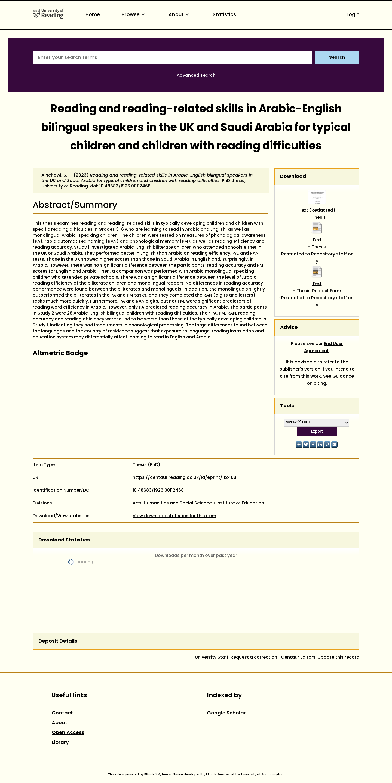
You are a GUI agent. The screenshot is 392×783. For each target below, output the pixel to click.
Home (92, 15)
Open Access (68, 733)
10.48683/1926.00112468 (125, 186)
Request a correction (254, 657)
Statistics (224, 15)
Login (353, 15)
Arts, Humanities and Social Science (172, 503)
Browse (134, 15)
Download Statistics (64, 540)
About (180, 15)
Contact (62, 713)
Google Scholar (226, 713)
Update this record (338, 657)
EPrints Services (218, 774)
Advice (289, 327)
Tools (287, 406)
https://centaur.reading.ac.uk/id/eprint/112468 (184, 477)
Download (293, 176)
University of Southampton (262, 774)
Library (60, 742)
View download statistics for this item (174, 516)
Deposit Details (57, 641)
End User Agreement (323, 347)
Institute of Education (240, 503)
